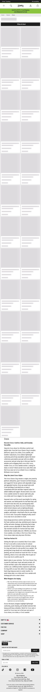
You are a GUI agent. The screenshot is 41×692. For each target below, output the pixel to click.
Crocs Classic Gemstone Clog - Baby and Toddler (20, 681)
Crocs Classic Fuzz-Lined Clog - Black (20, 679)
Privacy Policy (21, 655)
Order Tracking (6, 1)
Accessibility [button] (35, 1)
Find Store (35, 662)
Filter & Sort (20, 24)
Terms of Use (13, 655)
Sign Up (5, 644)
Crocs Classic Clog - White (20, 677)
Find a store (5, 659)
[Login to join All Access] (20, 10)
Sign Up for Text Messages (9, 647)
